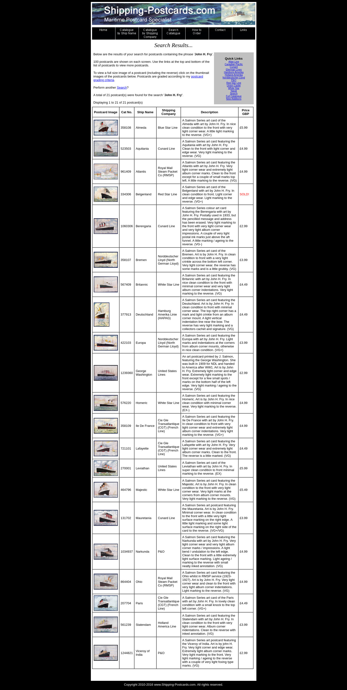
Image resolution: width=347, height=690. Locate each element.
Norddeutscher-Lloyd (234, 77)
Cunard (234, 67)
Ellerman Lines (234, 69)
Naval (234, 91)
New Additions (233, 99)
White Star (234, 88)
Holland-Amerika (234, 75)
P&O (233, 80)
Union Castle (233, 85)
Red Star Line (233, 83)
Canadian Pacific (234, 64)
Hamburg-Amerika (233, 72)
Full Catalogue (233, 96)
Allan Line (233, 61)
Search (122, 87)
